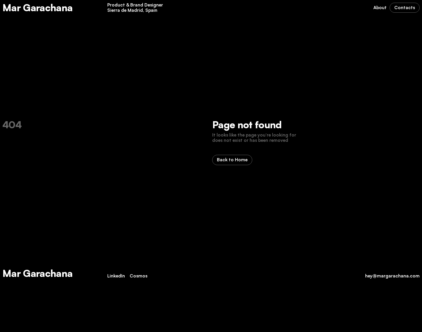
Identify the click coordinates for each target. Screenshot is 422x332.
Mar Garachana (37, 7)
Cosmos (138, 276)
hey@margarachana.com (392, 276)
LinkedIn (116, 276)
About (380, 7)
